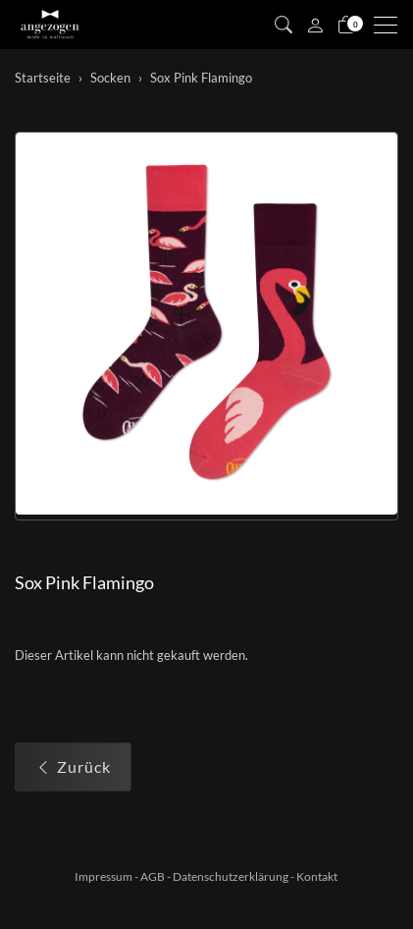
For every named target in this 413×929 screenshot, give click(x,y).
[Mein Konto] (315, 24)
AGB (152, 876)
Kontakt (316, 876)
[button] (283, 24)
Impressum (103, 876)
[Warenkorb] (346, 24)
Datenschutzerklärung (230, 876)
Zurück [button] (73, 767)
